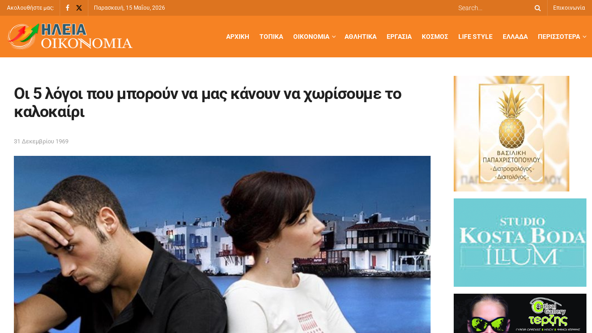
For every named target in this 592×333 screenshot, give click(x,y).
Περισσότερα (559, 36)
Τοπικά (271, 36)
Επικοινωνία (569, 8)
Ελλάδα (515, 36)
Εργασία (399, 36)
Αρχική (237, 36)
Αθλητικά (360, 36)
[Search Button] (536, 8)
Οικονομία (311, 36)
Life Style (475, 36)
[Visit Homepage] (70, 36)
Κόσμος (435, 36)
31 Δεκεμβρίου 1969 (41, 141)
